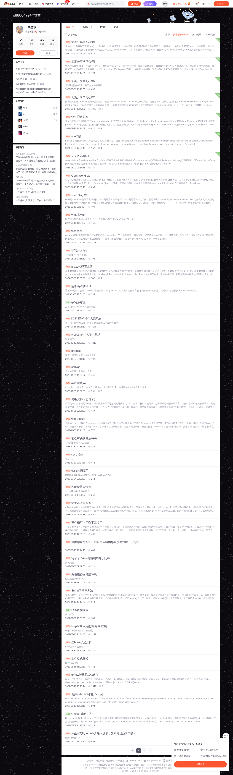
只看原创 (71, 34)
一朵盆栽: (21, 192)
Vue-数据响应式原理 (30, 84)
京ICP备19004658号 (116, 765)
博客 (21, 4)
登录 (165, 4)
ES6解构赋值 (76, 610)
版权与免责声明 (160, 768)
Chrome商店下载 (134, 768)
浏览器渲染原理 (78, 503)
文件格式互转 (76, 658)
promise (73, 350)
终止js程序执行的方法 (31, 69)
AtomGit (47, 3)
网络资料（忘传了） (81, 399)
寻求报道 (120, 760)
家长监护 (88, 768)
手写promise (76, 250)
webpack (74, 231)
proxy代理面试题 (78, 266)
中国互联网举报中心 (117, 768)
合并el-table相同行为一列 (84, 694)
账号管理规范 (147, 768)
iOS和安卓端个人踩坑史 (83, 318)
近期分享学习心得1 (80, 97)
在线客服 (170, 760)
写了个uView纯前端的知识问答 (87, 558)
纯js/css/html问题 (25, 188)
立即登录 (200, 764)
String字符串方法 (79, 590)
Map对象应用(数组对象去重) (86, 626)
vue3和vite (75, 214)
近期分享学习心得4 (80, 42)
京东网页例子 (26, 79)
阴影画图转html (78, 286)
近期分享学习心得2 (80, 81)
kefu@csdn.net (154, 760)
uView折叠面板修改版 (82, 674)
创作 (221, 4)
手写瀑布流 (75, 302)
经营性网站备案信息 (158, 765)
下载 (29, 4)
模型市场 (63, 2)
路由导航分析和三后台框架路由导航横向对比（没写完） (103, 542)
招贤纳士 (100, 760)
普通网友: (21, 169)
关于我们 (90, 760)
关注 (25, 53)
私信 (48, 53)
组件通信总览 (76, 116)
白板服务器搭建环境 (81, 574)
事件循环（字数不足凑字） (85, 522)
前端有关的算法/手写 (81, 438)
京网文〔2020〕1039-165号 (138, 765)
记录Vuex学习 (77, 156)
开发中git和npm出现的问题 (33, 74)
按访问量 (196, 34)
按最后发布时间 (181, 34)
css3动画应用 (76, 470)
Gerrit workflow (77, 175)
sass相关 (74, 454)
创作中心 (206, 4)
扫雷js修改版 (22, 197)
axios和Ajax (75, 383)
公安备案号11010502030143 (95, 765)
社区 (36, 4)
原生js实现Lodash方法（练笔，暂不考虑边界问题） (100, 733)
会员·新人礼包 (181, 3)
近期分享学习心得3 (80, 61)
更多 (75, 4)
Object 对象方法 (78, 713)
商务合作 (110, 760)
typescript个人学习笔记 (82, 334)
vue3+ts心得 (76, 195)
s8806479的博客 (27, 15)
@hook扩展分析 (78, 642)
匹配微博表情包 (78, 486)
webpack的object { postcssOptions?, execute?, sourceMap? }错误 (34, 91)
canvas (72, 367)
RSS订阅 (210, 35)
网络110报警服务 (100, 768)
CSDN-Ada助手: (23, 157)
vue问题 (73, 136)
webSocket (75, 418)
